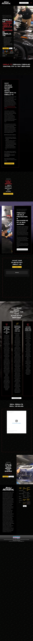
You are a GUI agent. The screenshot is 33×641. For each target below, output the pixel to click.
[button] (6, 275)
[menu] (31, 3)
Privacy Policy (14, 540)
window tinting (8, 107)
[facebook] (5, 473)
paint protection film (10, 106)
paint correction (13, 107)
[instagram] (7, 473)
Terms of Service (18, 540)
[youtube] (9, 473)
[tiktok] (11, 473)
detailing (5, 108)
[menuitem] (21, 491)
